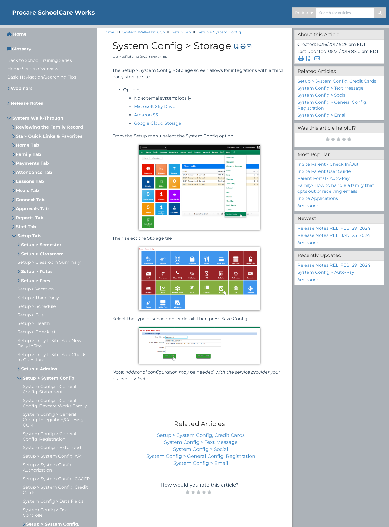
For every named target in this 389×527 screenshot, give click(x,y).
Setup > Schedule (37, 306)
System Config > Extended (52, 447)
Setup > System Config (49, 378)
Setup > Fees (35, 280)
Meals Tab (27, 190)
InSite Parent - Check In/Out (328, 164)
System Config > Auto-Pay (325, 272)
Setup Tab (29, 235)
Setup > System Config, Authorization (48, 467)
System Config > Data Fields (53, 501)
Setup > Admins (39, 368)
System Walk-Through (37, 118)
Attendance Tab (34, 172)
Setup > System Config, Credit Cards (201, 435)
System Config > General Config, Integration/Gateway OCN (53, 420)
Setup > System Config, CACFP (56, 478)
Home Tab (27, 145)
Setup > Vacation (36, 289)
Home (19, 34)
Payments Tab (32, 163)
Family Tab (28, 154)
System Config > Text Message (201, 442)
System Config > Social (200, 449)
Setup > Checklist (37, 332)
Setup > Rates (37, 271)
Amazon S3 (146, 114)
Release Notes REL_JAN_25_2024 (333, 235)
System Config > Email (200, 463)
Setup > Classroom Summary (49, 262)
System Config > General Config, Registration (49, 436)
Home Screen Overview (32, 68)
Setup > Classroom (42, 253)
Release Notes (27, 103)
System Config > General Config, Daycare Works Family (55, 403)
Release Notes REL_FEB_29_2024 (333, 228)
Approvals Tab (32, 208)
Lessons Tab (30, 181)
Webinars (22, 88)
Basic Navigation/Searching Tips (41, 77)
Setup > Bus (31, 314)
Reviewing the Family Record (49, 127)
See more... (309, 205)
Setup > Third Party (38, 297)
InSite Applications (317, 198)
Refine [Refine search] (304, 12)
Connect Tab (30, 199)
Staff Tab (26, 226)
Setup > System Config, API (52, 456)
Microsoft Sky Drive (154, 106)
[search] (344, 12)
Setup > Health (34, 323)
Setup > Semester (41, 244)
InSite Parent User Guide (324, 171)
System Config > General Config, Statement (49, 389)
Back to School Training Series (39, 60)
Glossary (21, 49)
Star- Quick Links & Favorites (49, 136)
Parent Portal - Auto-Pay (323, 178)
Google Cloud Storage (157, 123)
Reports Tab (29, 217)
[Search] (380, 12)
